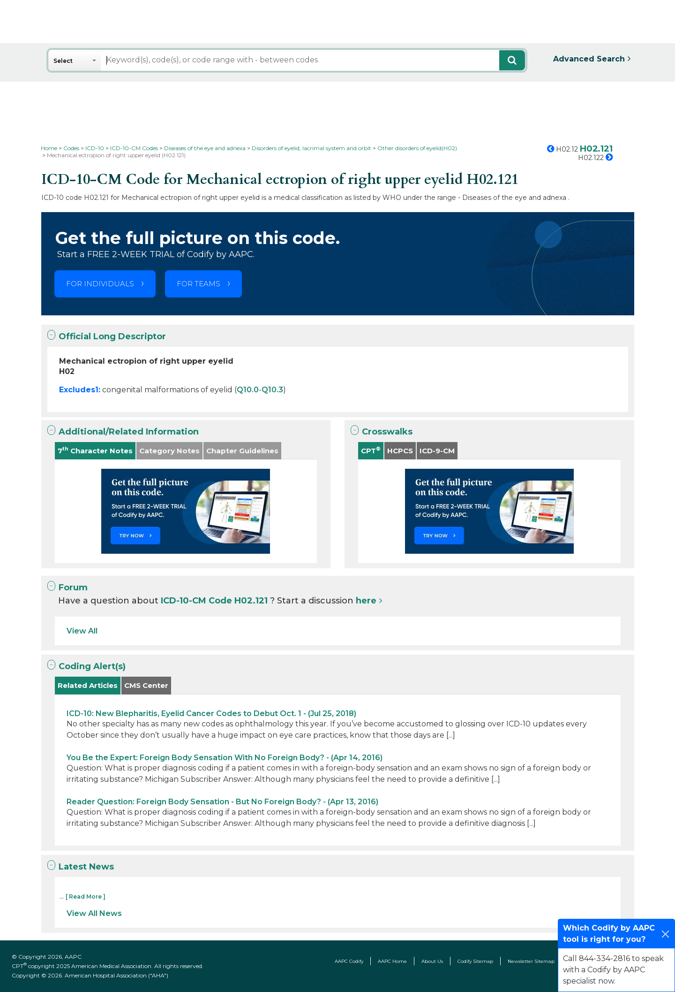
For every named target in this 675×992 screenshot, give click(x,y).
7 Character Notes (95, 450)
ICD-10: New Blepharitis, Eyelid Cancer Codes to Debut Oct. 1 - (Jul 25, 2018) (211, 713)
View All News (94, 913)
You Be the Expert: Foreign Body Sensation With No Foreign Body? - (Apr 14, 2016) (224, 757)
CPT (371, 450)
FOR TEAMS (198, 283)
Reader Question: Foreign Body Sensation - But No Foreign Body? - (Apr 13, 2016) (222, 801)
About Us (432, 961)
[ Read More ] (85, 896)
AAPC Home (392, 961)
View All (82, 630)
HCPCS (400, 450)
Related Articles (88, 685)
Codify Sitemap (475, 961)
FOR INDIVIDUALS (100, 283)
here (366, 600)
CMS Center (146, 685)
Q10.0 (248, 389)
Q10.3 (272, 389)
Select (63, 60)
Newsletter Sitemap (531, 961)
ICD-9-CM (437, 450)
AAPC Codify (349, 961)
